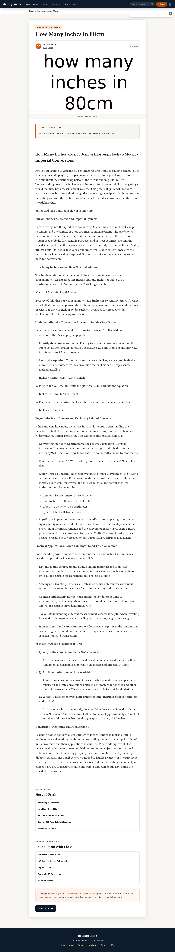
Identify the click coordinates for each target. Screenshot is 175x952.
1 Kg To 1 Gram (44, 867)
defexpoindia (12, 4)
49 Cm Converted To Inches (51, 815)
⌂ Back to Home (45, 908)
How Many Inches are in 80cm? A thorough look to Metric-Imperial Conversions (78, 133)
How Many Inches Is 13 (48, 828)
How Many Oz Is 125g (47, 809)
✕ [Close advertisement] (170, 13)
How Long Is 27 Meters (48, 802)
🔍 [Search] (152, 4)
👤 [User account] (170, 4)
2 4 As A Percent (45, 880)
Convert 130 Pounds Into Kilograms (54, 822)
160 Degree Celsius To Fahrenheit (54, 861)
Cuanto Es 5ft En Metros (49, 874)
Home (27, 4)
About (35, 4)
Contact (45, 4)
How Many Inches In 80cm (78, 893)
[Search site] (142, 4)
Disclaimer (56, 4)
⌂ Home (161, 4)
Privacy (67, 4)
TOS (75, 4)
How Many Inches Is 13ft (49, 854)
